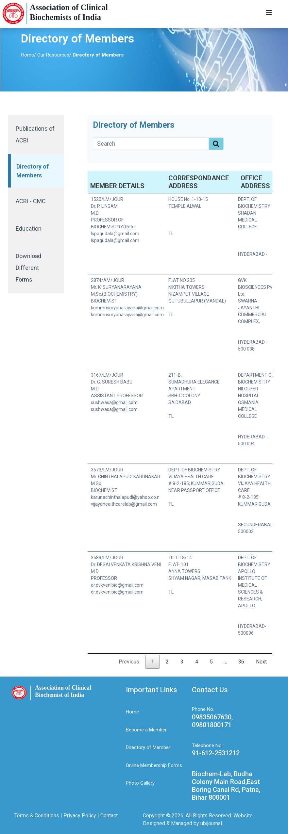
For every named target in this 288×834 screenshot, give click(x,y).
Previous (129, 662)
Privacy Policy (79, 815)
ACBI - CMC (31, 201)
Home (27, 55)
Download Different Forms (28, 268)
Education (29, 228)
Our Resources (53, 55)
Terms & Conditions (37, 815)
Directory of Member (148, 747)
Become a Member (146, 730)
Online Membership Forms (154, 765)
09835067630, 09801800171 (212, 721)
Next (261, 662)
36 (241, 662)
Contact (109, 815)
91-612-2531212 (216, 753)
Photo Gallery (140, 783)
